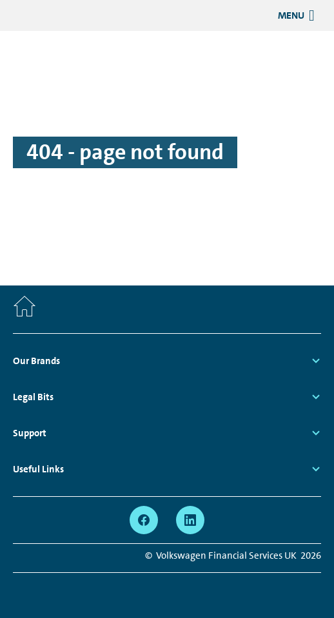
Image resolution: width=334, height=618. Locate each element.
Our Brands (36, 360)
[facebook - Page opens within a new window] (144, 520)
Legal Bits (33, 397)
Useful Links (38, 469)
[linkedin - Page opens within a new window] (190, 520)
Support (29, 433)
